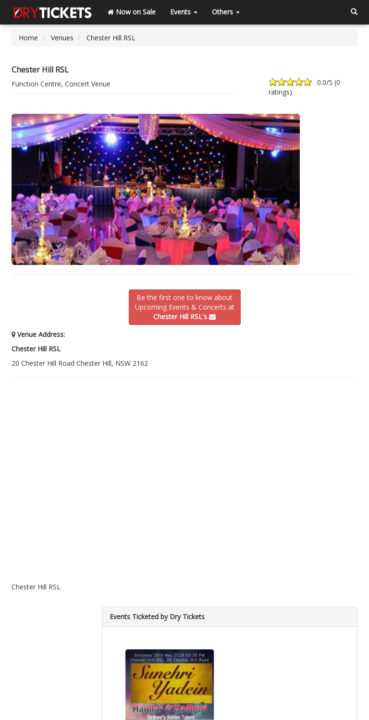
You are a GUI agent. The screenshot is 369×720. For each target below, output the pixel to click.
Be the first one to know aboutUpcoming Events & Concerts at (184, 307)
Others (226, 11)
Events (183, 11)
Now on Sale (132, 11)
